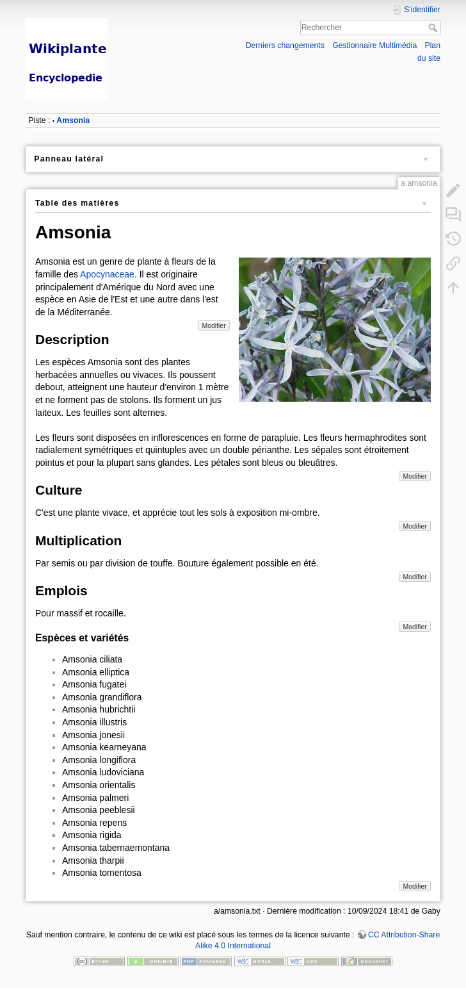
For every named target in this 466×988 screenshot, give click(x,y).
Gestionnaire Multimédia (374, 45)
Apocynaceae (107, 274)
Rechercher (434, 27)
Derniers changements (285, 45)
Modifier (213, 325)
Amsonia (73, 120)
